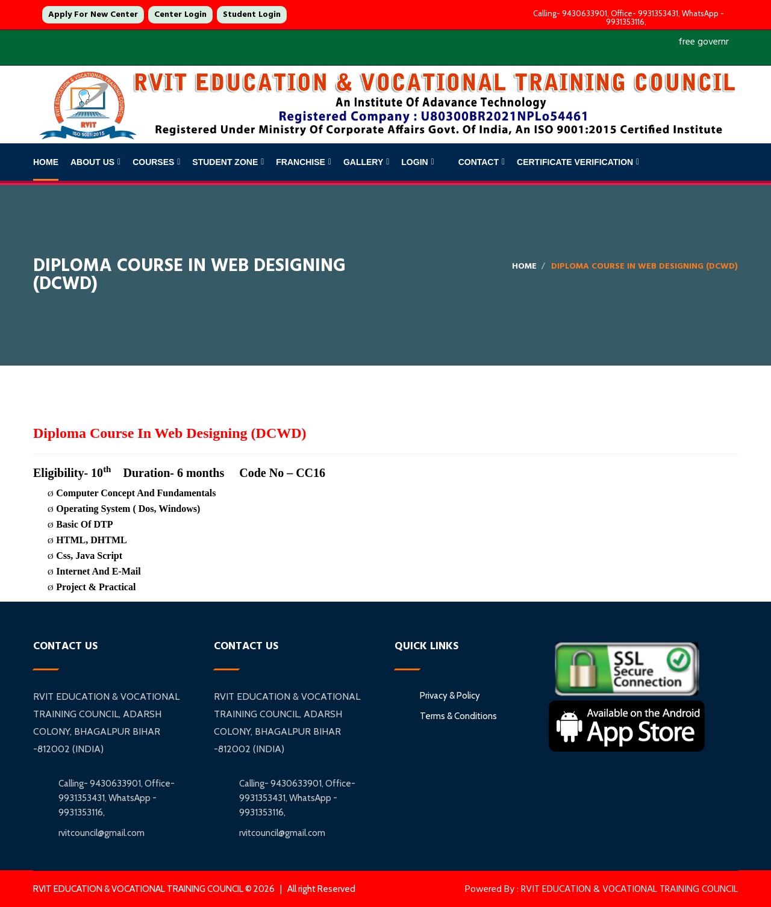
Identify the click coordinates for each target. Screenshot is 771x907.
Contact (478, 162)
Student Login (252, 14)
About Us (92, 162)
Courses (153, 162)
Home (45, 162)
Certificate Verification (575, 162)
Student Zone (225, 162)
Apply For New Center (93, 14)
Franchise (300, 162)
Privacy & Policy (450, 695)
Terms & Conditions (458, 716)
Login (414, 162)
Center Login (180, 14)
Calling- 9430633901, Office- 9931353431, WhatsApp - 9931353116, (626, 17)
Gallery (363, 162)
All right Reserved (321, 889)
